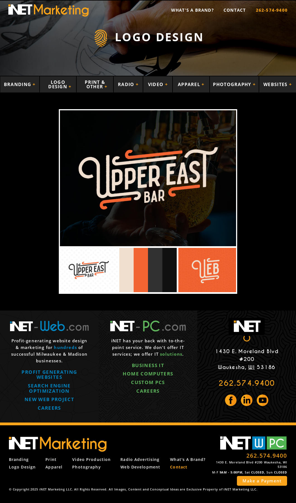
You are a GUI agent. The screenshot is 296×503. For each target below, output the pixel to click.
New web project (49, 399)
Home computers (148, 373)
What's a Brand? (192, 10)
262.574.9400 (247, 383)
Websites (276, 84)
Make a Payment (262, 481)
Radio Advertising (139, 459)
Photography (233, 84)
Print (51, 459)
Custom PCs (148, 382)
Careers (49, 408)
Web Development (140, 467)
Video (156, 84)
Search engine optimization (49, 388)
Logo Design (58, 84)
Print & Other (95, 84)
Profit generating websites (49, 374)
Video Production (91, 459)
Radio (127, 84)
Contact (235, 10)
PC (277, 443)
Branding (18, 84)
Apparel (190, 84)
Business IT (148, 365)
